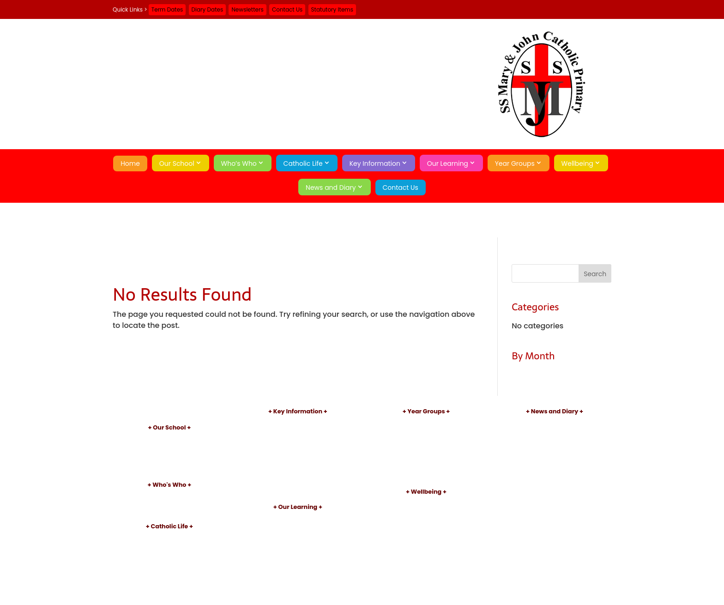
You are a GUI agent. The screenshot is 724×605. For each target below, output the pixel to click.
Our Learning (447, 163)
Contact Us (287, 9)
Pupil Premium (298, 460)
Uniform (297, 475)
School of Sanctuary (169, 583)
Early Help (426, 510)
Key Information (375, 163)
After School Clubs (298, 540)
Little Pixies (169, 468)
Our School (176, 163)
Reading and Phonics (297, 533)
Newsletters (247, 9)
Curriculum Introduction (298, 517)
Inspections (297, 437)
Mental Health (426, 533)
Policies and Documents (297, 422)
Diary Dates (207, 9)
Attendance (426, 517)
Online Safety (426, 525)
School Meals (297, 483)
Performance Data (298, 445)
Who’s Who (239, 163)
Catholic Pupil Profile (169, 567)
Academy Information (169, 453)
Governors (169, 510)
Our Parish (169, 545)
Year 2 (426, 445)
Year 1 (426, 437)
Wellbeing (577, 163)
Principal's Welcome (169, 495)
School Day (169, 461)
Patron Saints (169, 552)
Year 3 (426, 453)
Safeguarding (426, 502)
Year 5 (426, 468)
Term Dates (167, 9)
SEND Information (297, 453)
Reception (426, 430)
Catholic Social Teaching (169, 575)
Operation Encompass (426, 540)
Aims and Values (169, 445)
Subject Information (298, 525)
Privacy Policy (554, 477)
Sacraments (169, 560)
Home (130, 163)
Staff (169, 503)
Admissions (297, 430)
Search (554, 493)
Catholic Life (303, 163)
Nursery (426, 422)
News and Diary (331, 187)
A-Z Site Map (554, 469)
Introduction (169, 438)
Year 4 (426, 460)
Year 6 (426, 475)
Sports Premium (297, 468)
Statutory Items (332, 9)
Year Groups (515, 163)
